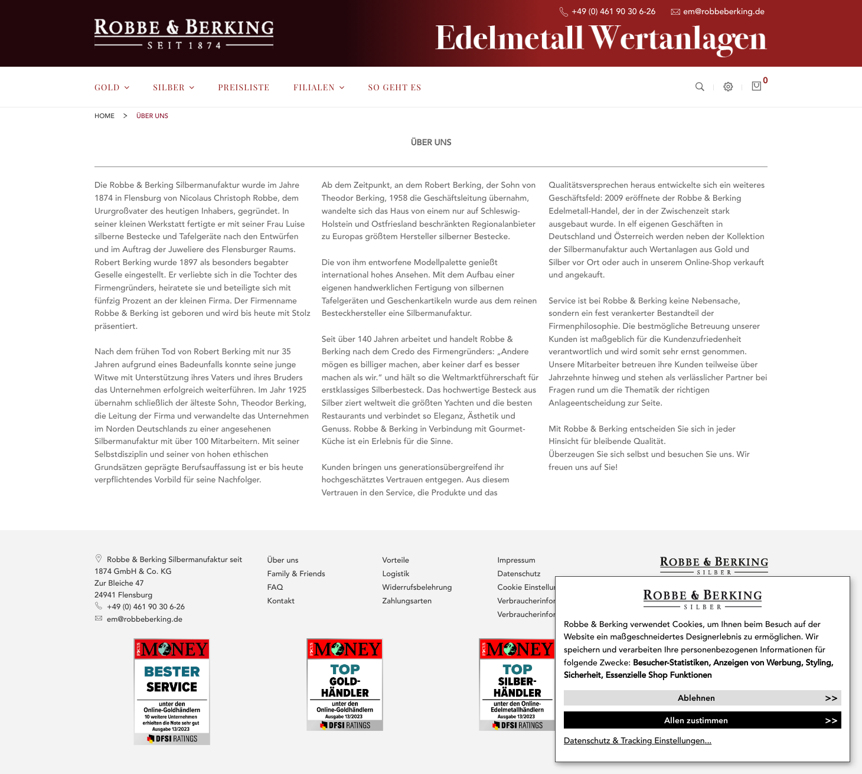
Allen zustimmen (696, 720)
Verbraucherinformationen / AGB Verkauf (546, 601)
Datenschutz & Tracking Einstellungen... (637, 741)
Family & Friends (296, 574)
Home (104, 116)
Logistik (396, 574)
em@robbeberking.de (717, 12)
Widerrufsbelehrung (417, 587)
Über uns (283, 560)
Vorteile (396, 560)
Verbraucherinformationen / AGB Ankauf (546, 614)
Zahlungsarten (407, 601)
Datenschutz (519, 574)
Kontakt (281, 601)
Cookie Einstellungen (535, 587)
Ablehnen (696, 698)
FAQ (275, 587)
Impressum (517, 560)
